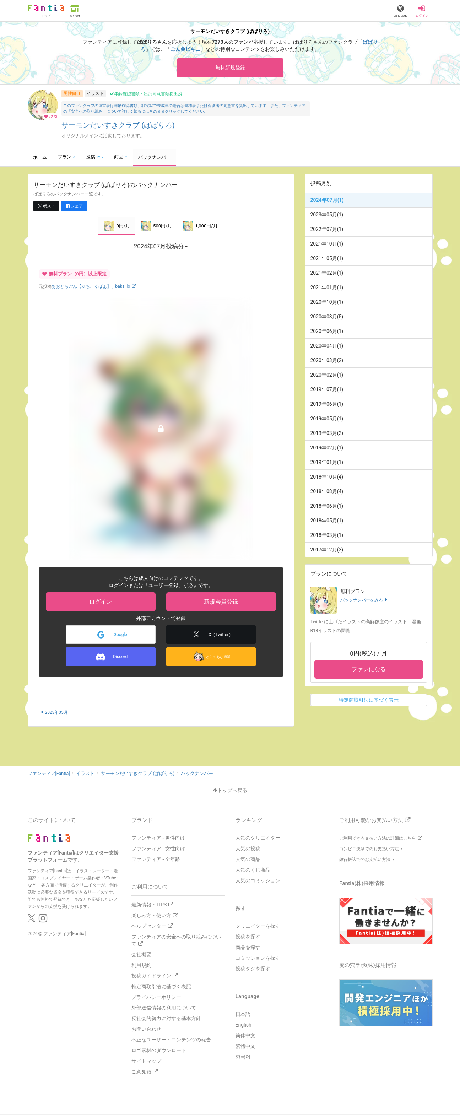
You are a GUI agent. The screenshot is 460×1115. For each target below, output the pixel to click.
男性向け (72, 94)
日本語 (243, 1014)
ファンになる (369, 670)
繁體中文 (245, 1046)
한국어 (243, 1057)
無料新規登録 (230, 67)
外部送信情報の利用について (163, 1008)
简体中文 (245, 1036)
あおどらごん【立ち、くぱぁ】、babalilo (94, 287)
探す (241, 909)
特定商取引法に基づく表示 (369, 701)
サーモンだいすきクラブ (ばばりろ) (118, 126)
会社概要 (141, 955)
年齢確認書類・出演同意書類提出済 (146, 94)
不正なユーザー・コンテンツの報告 (171, 1040)
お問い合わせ (146, 1030)
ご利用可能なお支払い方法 (374, 821)
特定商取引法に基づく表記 (161, 987)
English (243, 1025)
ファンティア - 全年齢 (155, 860)
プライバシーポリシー (156, 998)
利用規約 (141, 966)
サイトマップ (146, 1062)
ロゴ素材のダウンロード (158, 1051)
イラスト (95, 94)
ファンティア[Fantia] (64, 934)
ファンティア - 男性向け (158, 838)
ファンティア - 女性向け (158, 849)
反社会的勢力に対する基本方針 (166, 1019)
